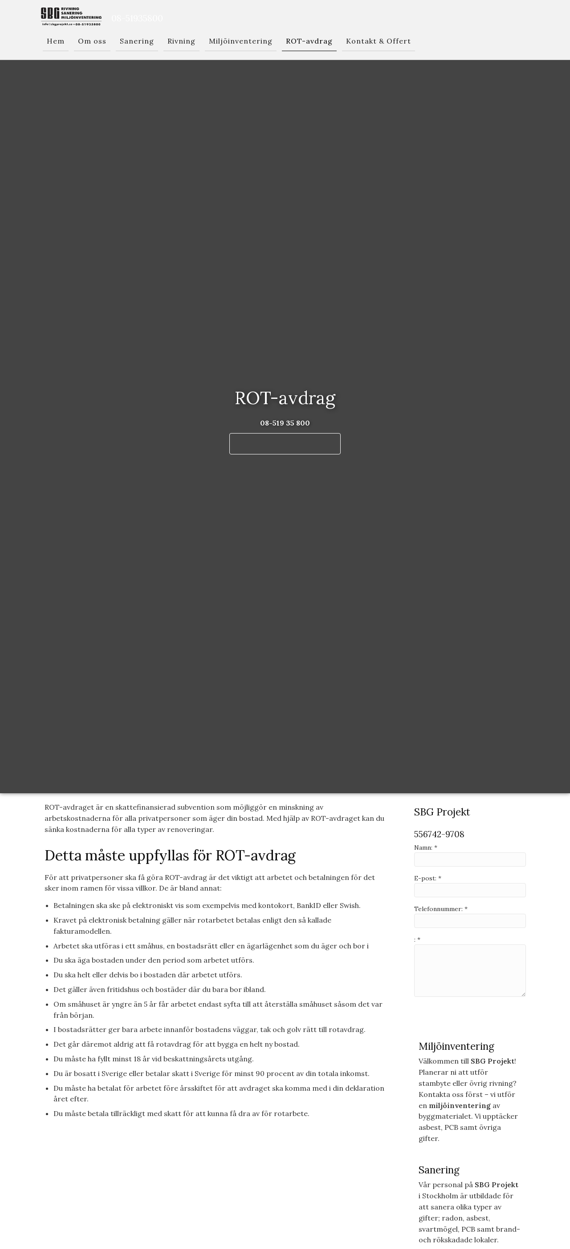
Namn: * (425, 847)
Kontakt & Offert (378, 40)
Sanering (137, 40)
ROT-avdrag (309, 40)
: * (417, 940)
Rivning (181, 40)
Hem (56, 40)
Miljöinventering (241, 40)
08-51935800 (137, 18)
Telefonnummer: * (441, 909)
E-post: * (427, 878)
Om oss (92, 40)
